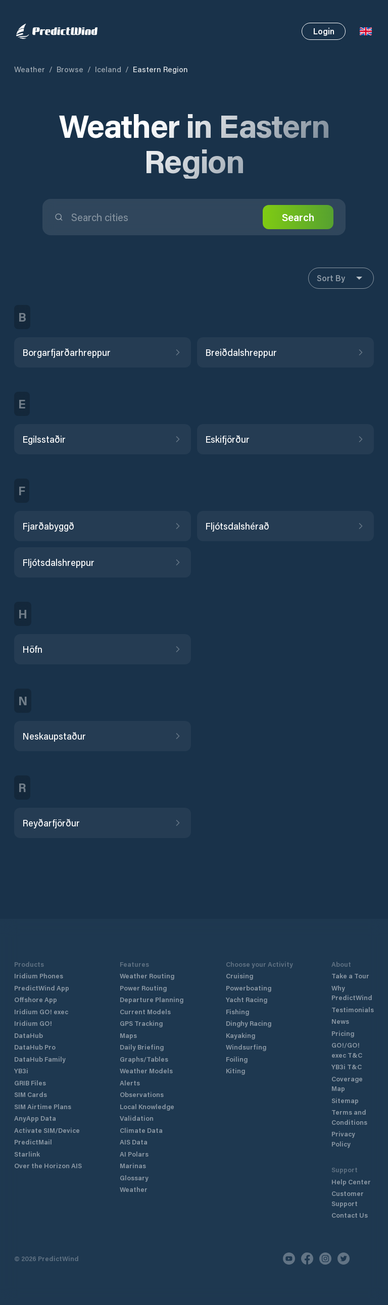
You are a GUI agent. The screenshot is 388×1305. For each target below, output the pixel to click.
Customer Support (347, 1198)
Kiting (235, 1070)
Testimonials (352, 1009)
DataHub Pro (35, 1046)
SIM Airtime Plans (42, 1106)
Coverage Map (347, 1083)
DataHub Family (40, 1059)
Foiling (237, 1059)
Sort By (341, 278)
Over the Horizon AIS (48, 1165)
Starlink (27, 1154)
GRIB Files (30, 1082)
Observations (142, 1094)
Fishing (237, 1011)
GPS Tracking (141, 1023)
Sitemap (345, 1100)
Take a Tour (350, 975)
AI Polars (134, 1154)
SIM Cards (30, 1094)
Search (298, 217)
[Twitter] (343, 1258)
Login (323, 31)
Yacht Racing (246, 999)
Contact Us (349, 1215)
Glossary (134, 1177)
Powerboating (248, 987)
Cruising (239, 975)
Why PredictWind (351, 992)
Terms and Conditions (349, 1117)
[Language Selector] (366, 31)
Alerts (130, 1082)
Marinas (133, 1165)
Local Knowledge (147, 1106)
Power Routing (143, 987)
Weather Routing (147, 975)
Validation (137, 1118)
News (340, 1021)
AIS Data (134, 1141)
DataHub (28, 1035)
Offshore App (35, 999)
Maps (128, 1035)
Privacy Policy (343, 1138)
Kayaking (240, 1035)
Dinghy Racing (248, 1023)
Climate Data (141, 1130)
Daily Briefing (142, 1046)
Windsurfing (246, 1046)
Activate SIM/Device (47, 1130)
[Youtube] (289, 1258)
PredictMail (33, 1141)
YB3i (21, 1070)
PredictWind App (41, 987)
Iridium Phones (38, 975)
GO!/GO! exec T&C (346, 1049)
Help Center (351, 1181)
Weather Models (146, 1070)
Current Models (145, 1011)
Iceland (108, 69)
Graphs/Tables (144, 1059)
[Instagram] (325, 1258)
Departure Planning (151, 999)
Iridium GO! (33, 1023)
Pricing (342, 1033)
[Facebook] (307, 1258)
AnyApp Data (35, 1118)
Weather (29, 69)
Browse (70, 69)
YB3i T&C (346, 1066)
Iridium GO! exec (41, 1011)
